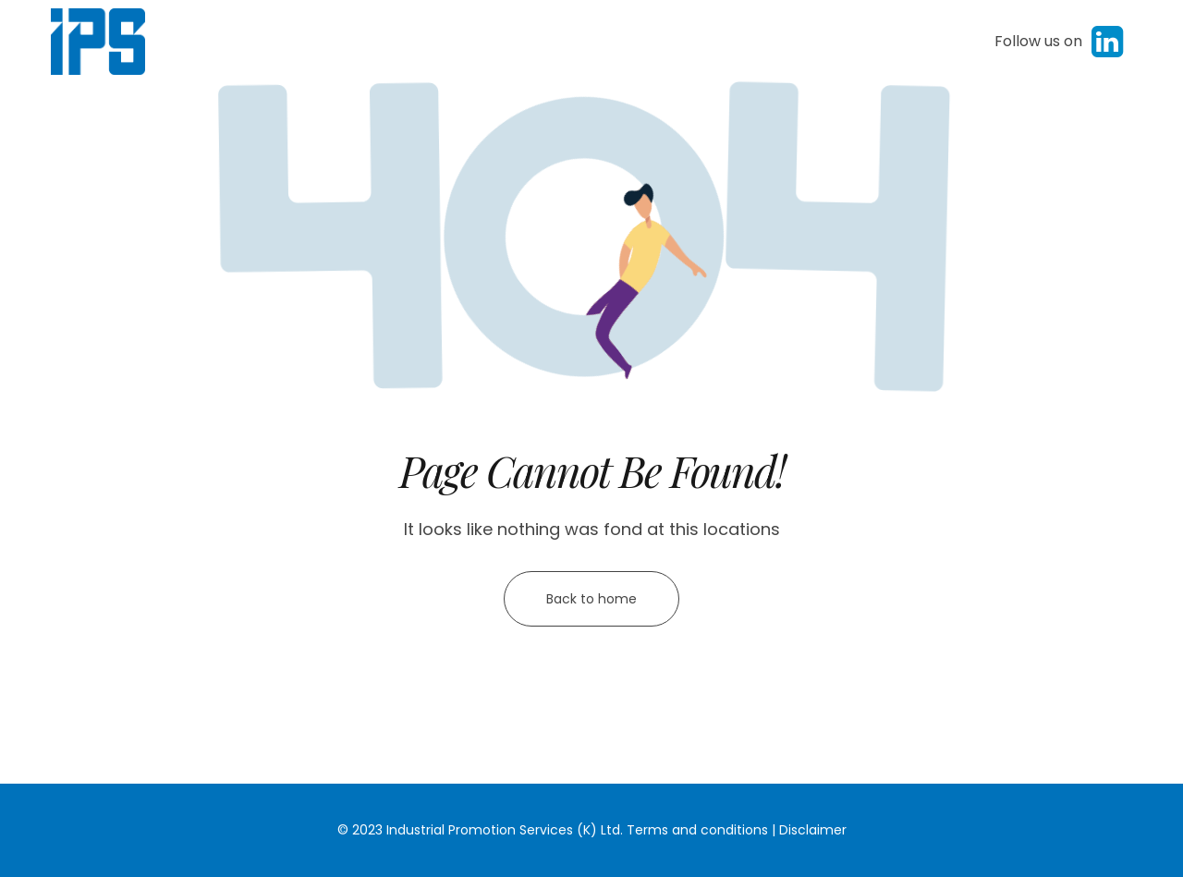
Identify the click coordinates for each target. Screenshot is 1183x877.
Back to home (591, 599)
